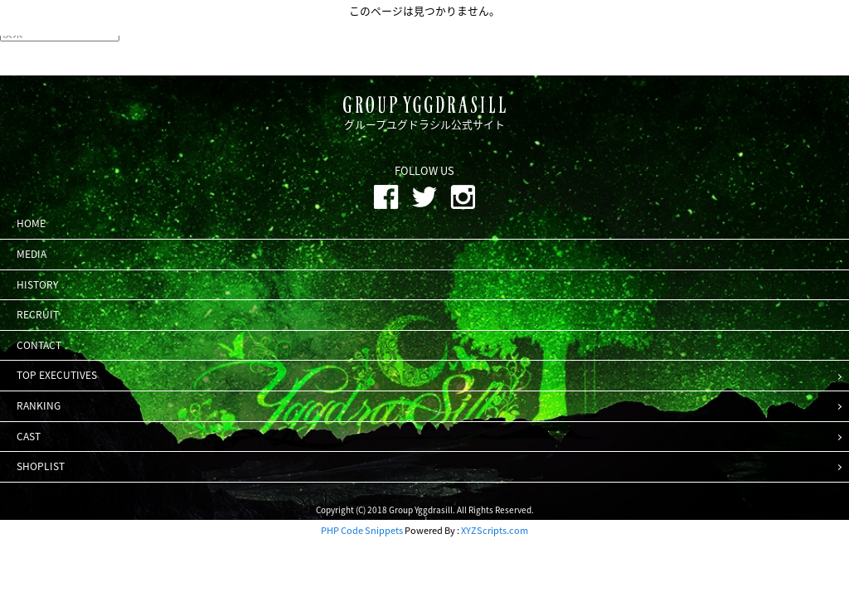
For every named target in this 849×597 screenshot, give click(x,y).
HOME (31, 223)
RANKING (39, 405)
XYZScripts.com (494, 530)
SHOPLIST (41, 466)
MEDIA (31, 253)
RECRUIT (38, 314)
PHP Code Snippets (362, 530)
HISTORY (37, 284)
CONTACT (39, 344)
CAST (29, 436)
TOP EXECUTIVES (57, 374)
